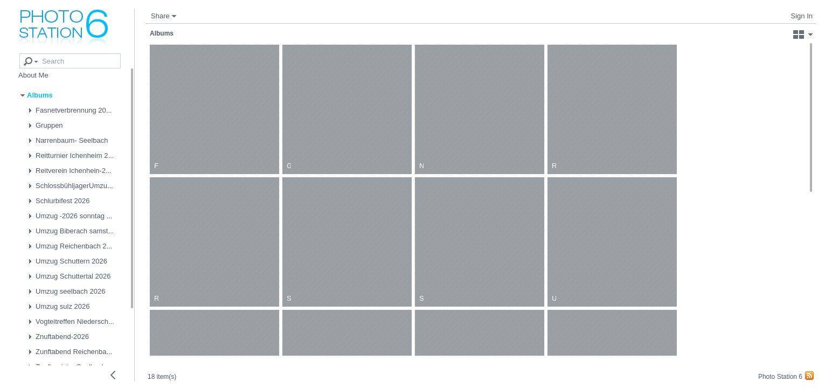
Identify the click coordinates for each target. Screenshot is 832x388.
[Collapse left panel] (113, 375)
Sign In (802, 16)
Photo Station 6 (780, 376)
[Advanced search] (23, 54)
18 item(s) (194, 368)
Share (160, 16)
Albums (162, 33)
